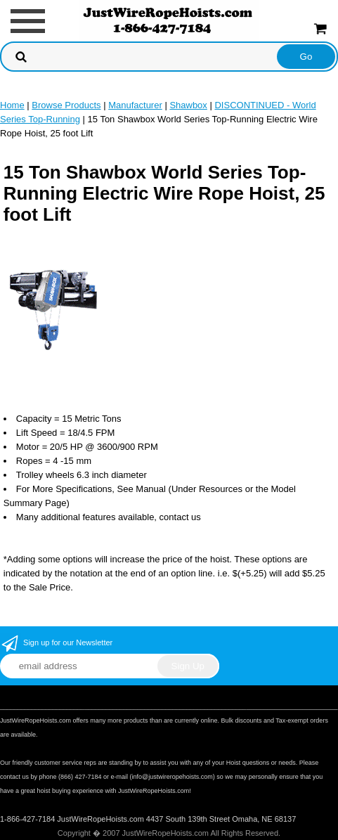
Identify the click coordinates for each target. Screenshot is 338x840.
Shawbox (188, 105)
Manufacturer (135, 105)
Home (12, 105)
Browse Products (66, 105)
